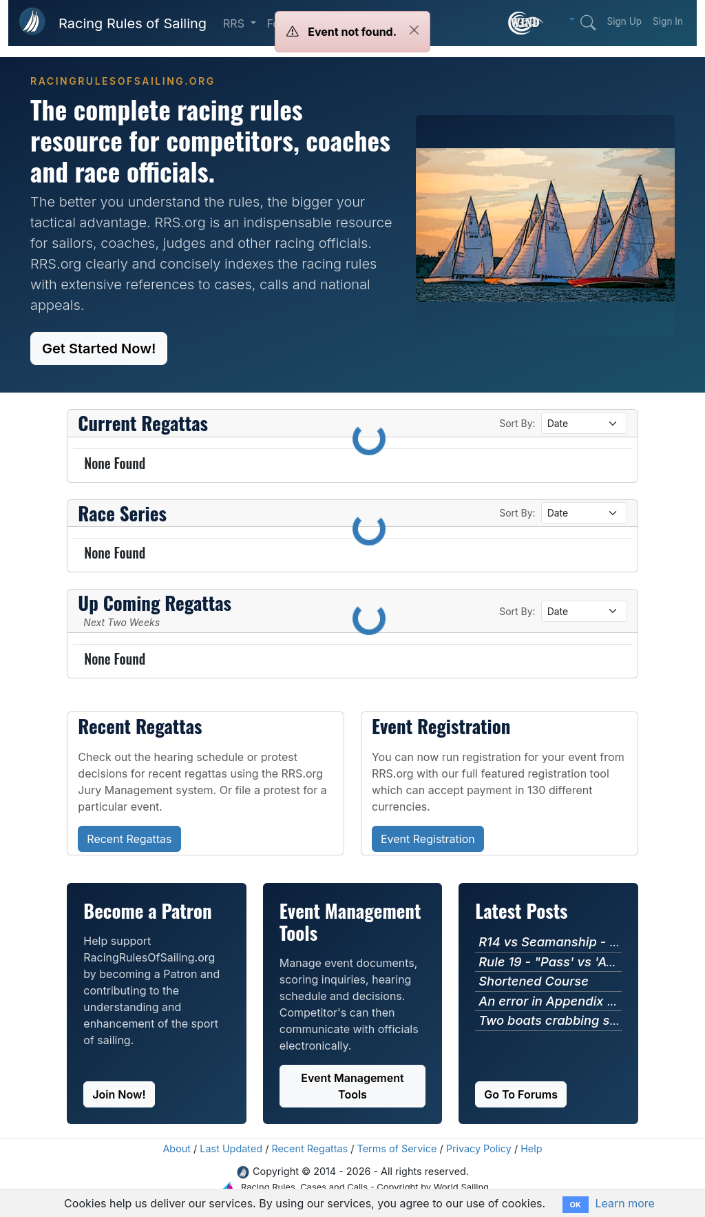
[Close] (414, 30)
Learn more (624, 1203)
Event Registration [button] (428, 839)
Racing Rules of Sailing (133, 23)
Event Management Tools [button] (352, 1086)
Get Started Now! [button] (99, 348)
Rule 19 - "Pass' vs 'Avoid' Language (589, 961)
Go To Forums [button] (521, 1094)
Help (531, 1148)
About (176, 1148)
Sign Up (624, 21)
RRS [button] (235, 23)
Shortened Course (533, 980)
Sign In (668, 21)
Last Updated (231, 1148)
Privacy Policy (479, 1148)
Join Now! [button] (118, 1094)
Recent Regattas (309, 1148)
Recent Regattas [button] (129, 839)
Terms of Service (397, 1148)
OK (575, 1204)
